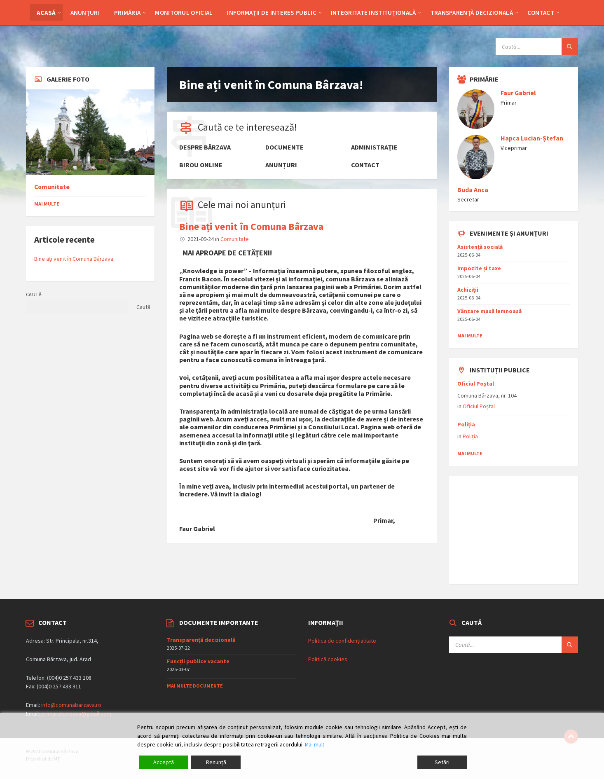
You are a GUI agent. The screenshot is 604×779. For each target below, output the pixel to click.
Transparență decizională (201, 639)
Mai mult (315, 744)
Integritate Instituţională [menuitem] (373, 12)
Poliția (466, 424)
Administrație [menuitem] (374, 147)
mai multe (469, 335)
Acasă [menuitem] (46, 12)
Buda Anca (472, 190)
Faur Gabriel (518, 93)
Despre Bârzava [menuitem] (205, 147)
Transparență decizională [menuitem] (472, 12)
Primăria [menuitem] (127, 12)
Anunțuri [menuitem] (85, 12)
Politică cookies (327, 659)
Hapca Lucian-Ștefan (532, 138)
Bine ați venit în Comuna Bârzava (251, 226)
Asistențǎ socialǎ (480, 246)
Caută (34, 294)
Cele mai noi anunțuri (242, 204)
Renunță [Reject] (216, 762)
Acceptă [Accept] (163, 762)
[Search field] (537, 46)
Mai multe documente (195, 686)
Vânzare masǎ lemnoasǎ (489, 311)
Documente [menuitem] (284, 147)
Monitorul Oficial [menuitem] (184, 12)
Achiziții (467, 289)
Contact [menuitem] (540, 12)
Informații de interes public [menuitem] (271, 12)
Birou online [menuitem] (200, 165)
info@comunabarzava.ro (71, 705)
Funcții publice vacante (198, 661)
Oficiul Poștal (475, 383)
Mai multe (46, 204)
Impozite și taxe (479, 268)
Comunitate (234, 239)
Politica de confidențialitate (342, 640)
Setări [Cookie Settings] (442, 762)
